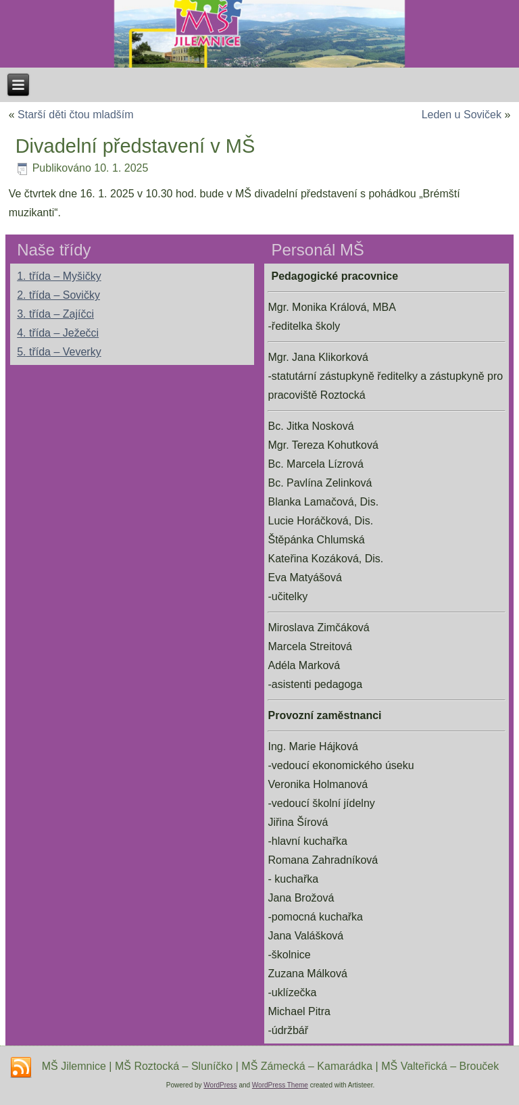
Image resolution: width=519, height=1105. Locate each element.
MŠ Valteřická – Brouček (440, 1066)
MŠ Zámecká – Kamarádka (306, 1066)
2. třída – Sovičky (58, 295)
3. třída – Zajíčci (55, 314)
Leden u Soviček (461, 114)
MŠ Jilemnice (74, 1066)
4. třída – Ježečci (58, 333)
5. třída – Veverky (59, 352)
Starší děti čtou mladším (76, 114)
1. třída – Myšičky (59, 276)
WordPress (220, 1085)
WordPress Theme (280, 1085)
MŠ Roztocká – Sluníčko (173, 1066)
